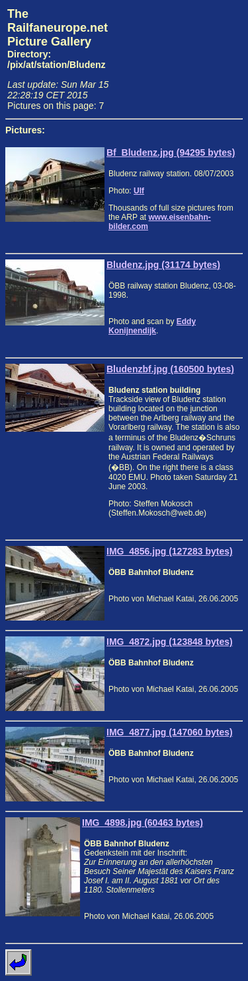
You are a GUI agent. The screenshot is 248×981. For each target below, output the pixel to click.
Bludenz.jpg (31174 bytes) (163, 264)
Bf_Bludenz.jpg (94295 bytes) (170, 152)
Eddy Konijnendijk (152, 326)
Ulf (139, 190)
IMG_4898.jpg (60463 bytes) (142, 822)
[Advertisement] (181, 56)
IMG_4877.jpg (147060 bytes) (169, 732)
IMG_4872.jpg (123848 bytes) (169, 641)
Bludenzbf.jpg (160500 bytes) (170, 369)
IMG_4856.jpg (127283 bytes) (169, 551)
